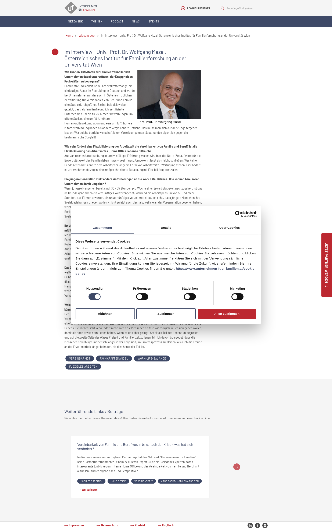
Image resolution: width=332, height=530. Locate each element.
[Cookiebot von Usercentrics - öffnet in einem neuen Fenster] (238, 214)
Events (153, 21)
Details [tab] (166, 227)
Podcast (117, 21)
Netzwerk (75, 21)
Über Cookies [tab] (229, 227)
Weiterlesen (90, 489)
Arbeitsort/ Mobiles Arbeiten (180, 481)
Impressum (76, 525)
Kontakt (140, 525)
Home (69, 35)
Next (236, 466)
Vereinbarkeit (79, 358)
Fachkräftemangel (114, 358)
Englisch (168, 525)
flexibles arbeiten (83, 366)
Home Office (118, 481)
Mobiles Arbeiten (91, 481)
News (136, 21)
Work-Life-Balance (152, 358)
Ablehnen (105, 313)
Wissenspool (87, 35)
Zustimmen (166, 313)
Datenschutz (109, 525)
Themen (96, 21)
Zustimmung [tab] (102, 227)
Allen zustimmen (226, 313)
